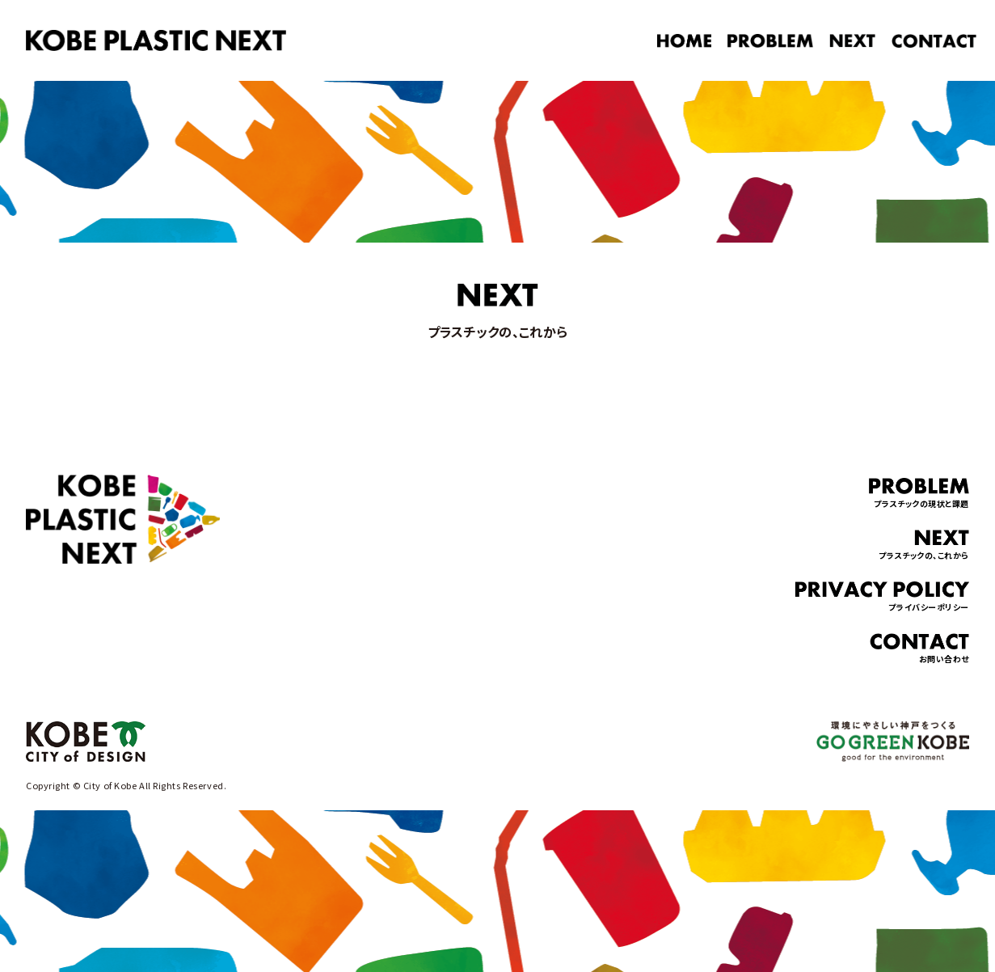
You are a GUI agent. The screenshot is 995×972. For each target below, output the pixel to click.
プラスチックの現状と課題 (919, 493)
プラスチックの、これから (924, 545)
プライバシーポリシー (882, 597)
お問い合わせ (919, 649)
